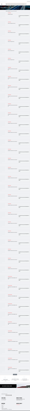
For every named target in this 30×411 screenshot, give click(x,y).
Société (2, 407)
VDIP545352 (9, 76)
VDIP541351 (9, 258)
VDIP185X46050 (10, 285)
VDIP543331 (9, 194)
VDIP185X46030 (10, 294)
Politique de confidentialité (4, 408)
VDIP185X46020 (10, 303)
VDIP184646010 (10, 358)
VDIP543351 (9, 167)
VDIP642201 (9, 58)
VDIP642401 (9, 49)
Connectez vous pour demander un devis (24, 16)
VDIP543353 (9, 149)
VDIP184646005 (10, 367)
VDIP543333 (9, 176)
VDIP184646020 (10, 349)
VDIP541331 (9, 267)
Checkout (3, 406)
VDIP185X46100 (10, 276)
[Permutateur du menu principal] (2, 4)
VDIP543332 (9, 185)
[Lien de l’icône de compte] (28, 1)
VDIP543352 (9, 158)
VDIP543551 (9, 140)
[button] (15, 374)
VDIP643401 (9, 40)
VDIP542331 (9, 249)
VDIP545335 (9, 85)
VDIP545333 (9, 94)
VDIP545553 (9, 67)
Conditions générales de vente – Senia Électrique (7, 409)
